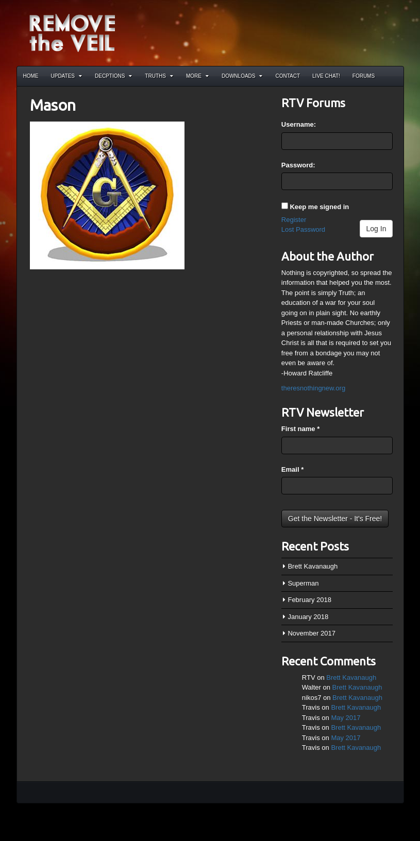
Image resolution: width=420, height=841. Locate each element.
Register (293, 220)
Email (292, 469)
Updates (66, 76)
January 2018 (308, 617)
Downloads (242, 76)
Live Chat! (326, 76)
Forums (363, 76)
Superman (303, 583)
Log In (376, 229)
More (197, 76)
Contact (287, 76)
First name (300, 429)
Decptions (113, 76)
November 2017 (311, 633)
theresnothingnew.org (313, 388)
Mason (53, 105)
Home (31, 76)
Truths (159, 76)
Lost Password (303, 229)
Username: (298, 124)
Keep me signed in (319, 207)
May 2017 (345, 718)
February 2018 (309, 600)
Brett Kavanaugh (313, 566)
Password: (298, 165)
